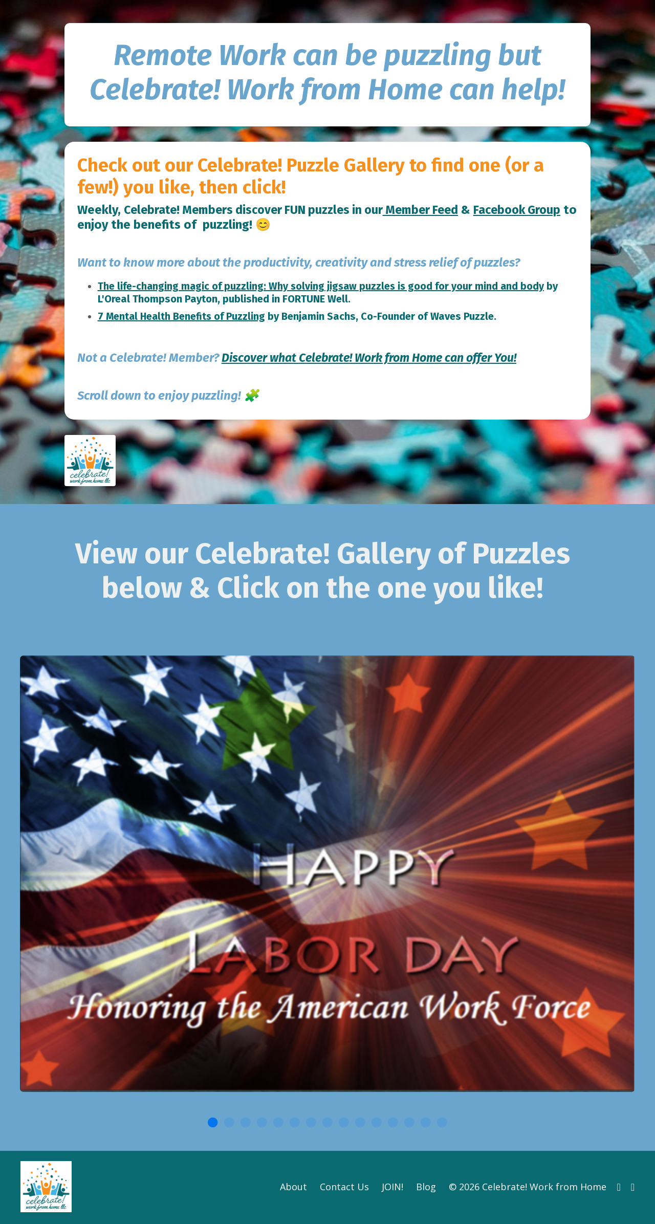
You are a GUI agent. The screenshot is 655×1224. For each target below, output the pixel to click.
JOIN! (392, 1188)
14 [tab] (426, 1123)
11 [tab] (377, 1123)
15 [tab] (442, 1123)
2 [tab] (229, 1123)
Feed (91, 225)
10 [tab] (360, 1123)
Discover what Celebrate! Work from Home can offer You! (376, 358)
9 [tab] (344, 1123)
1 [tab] (213, 1123)
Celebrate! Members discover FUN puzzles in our (260, 210)
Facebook (148, 225)
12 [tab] (393, 1123)
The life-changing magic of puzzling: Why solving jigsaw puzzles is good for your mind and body (324, 286)
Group (194, 225)
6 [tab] (295, 1123)
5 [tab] (278, 1123)
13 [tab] (409, 1123)
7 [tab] (311, 1123)
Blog (426, 1188)
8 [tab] (327, 1123)
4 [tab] (262, 1123)
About (293, 1188)
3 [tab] (246, 1123)
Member (421, 210)
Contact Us (344, 1188)
